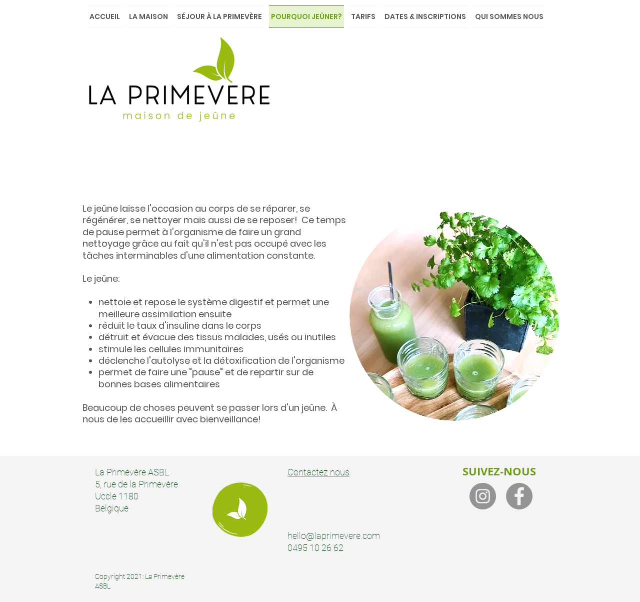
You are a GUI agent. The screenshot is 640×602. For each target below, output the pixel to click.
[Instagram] (483, 496)
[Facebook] (519, 496)
